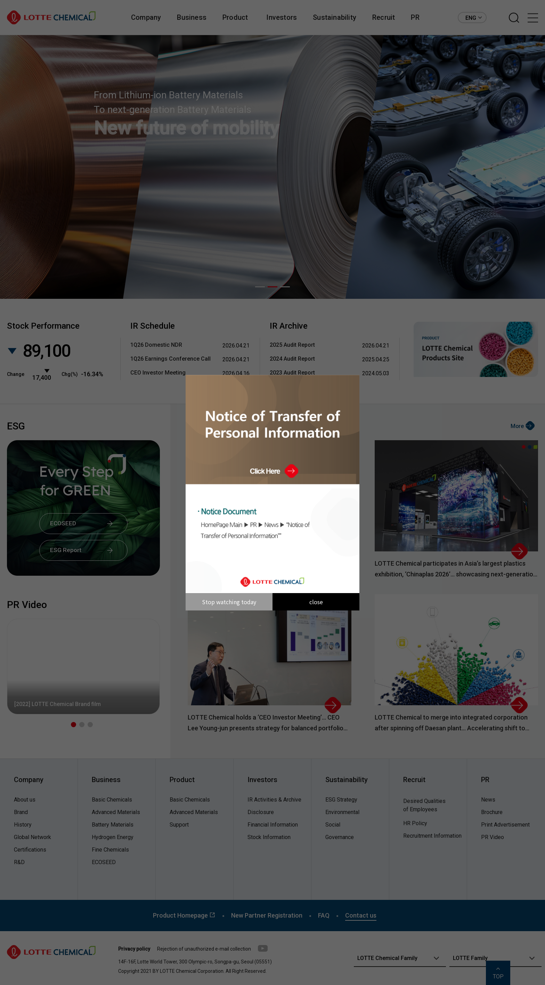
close (316, 602)
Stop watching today (229, 602)
